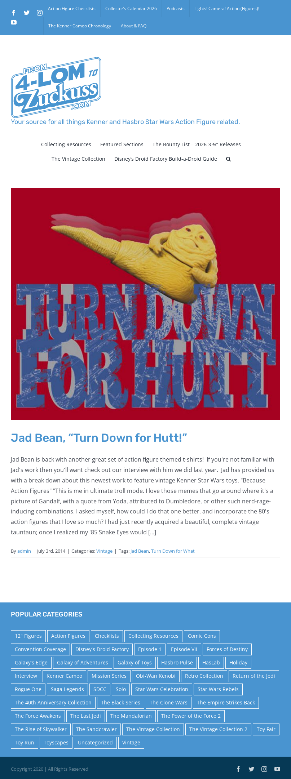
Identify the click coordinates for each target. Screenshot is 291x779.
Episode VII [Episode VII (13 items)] (184, 649)
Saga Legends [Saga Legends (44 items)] (67, 689)
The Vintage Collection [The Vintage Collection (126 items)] (153, 729)
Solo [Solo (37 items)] (121, 689)
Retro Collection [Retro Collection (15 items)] (204, 675)
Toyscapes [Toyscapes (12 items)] (56, 742)
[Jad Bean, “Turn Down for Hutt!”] (145, 303)
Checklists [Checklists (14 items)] (107, 635)
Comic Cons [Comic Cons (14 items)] (202, 635)
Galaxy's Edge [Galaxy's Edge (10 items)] (31, 662)
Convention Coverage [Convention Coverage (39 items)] (40, 649)
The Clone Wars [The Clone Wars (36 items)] (169, 702)
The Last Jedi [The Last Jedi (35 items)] (85, 715)
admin (24, 551)
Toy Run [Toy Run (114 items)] (24, 742)
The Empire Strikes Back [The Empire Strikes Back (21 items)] (226, 702)
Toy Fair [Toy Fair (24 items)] (266, 729)
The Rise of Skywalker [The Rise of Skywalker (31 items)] (41, 729)
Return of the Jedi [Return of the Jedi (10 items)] (254, 675)
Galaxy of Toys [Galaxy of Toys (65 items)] (135, 662)
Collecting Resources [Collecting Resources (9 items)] (153, 635)
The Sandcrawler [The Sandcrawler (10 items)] (96, 729)
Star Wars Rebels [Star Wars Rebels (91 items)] (218, 689)
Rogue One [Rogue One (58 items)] (28, 689)
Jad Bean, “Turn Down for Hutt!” (99, 438)
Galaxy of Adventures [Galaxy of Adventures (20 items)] (82, 662)
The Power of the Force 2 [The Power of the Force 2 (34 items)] (191, 715)
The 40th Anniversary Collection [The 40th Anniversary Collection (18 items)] (53, 702)
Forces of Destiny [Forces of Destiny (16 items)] (227, 649)
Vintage (104, 551)
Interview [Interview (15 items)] (26, 675)
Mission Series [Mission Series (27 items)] (109, 675)
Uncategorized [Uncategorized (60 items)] (95, 742)
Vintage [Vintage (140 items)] (131, 742)
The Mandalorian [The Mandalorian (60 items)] (131, 715)
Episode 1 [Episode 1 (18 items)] (150, 649)
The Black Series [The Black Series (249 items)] (120, 702)
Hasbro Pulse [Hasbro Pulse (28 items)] (177, 662)
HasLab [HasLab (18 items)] (211, 662)
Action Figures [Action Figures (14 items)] (68, 635)
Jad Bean (140, 551)
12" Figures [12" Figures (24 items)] (28, 635)
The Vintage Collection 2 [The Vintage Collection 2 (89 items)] (218, 729)
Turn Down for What (173, 551)
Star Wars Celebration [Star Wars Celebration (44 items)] (161, 689)
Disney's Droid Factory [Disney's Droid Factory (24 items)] (102, 649)
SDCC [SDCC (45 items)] (99, 689)
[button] (228, 159)
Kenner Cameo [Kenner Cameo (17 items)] (64, 675)
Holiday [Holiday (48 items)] (238, 662)
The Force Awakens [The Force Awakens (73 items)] (38, 715)
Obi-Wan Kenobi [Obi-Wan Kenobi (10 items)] (156, 675)
